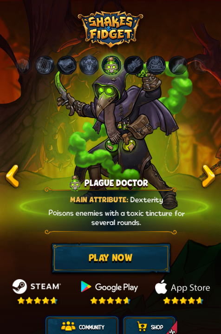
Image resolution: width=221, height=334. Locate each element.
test (12, 176)
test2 (208, 176)
